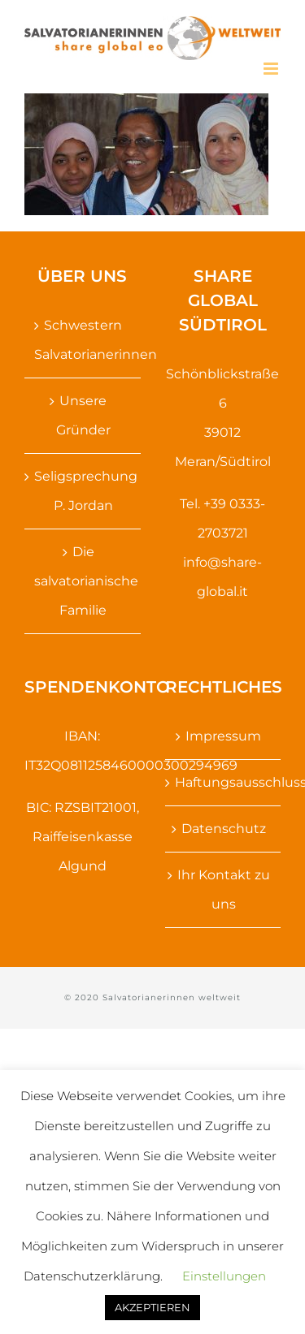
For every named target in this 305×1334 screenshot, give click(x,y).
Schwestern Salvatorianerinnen (83, 339)
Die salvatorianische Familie (83, 581)
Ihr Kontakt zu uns (223, 889)
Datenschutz (223, 828)
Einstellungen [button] (224, 1276)
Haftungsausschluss (224, 782)
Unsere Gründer (83, 415)
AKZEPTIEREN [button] (152, 1307)
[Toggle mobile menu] (272, 68)
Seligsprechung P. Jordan (83, 490)
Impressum (223, 736)
